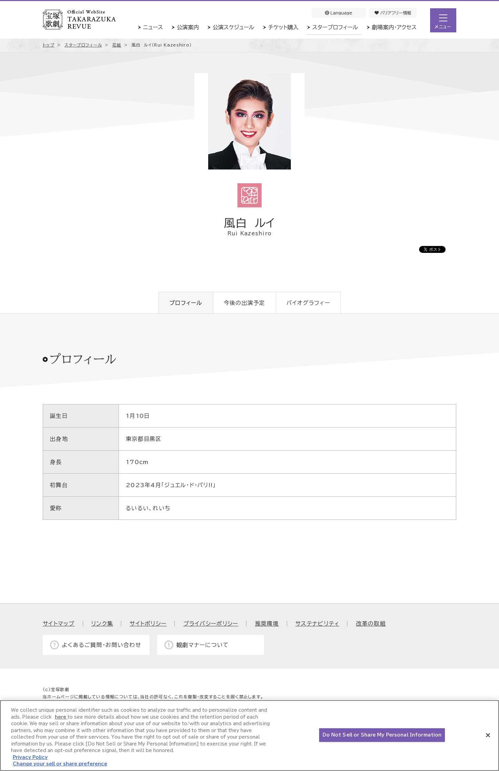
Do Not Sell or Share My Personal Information (382, 735)
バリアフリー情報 (393, 13)
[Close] (488, 735)
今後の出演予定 (244, 303)
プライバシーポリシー (210, 623)
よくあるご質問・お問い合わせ (101, 645)
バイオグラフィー (308, 303)
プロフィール (186, 303)
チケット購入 (283, 27)
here (61, 717)
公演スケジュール (233, 27)
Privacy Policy (30, 757)
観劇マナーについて (202, 645)
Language (338, 13)
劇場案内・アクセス (394, 27)
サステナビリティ (317, 623)
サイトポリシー (148, 623)
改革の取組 (371, 623)
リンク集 (102, 623)
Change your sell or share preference (60, 764)
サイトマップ (59, 623)
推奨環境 (267, 623)
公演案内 (188, 27)
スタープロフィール (335, 27)
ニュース (153, 27)
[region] (249, 735)
